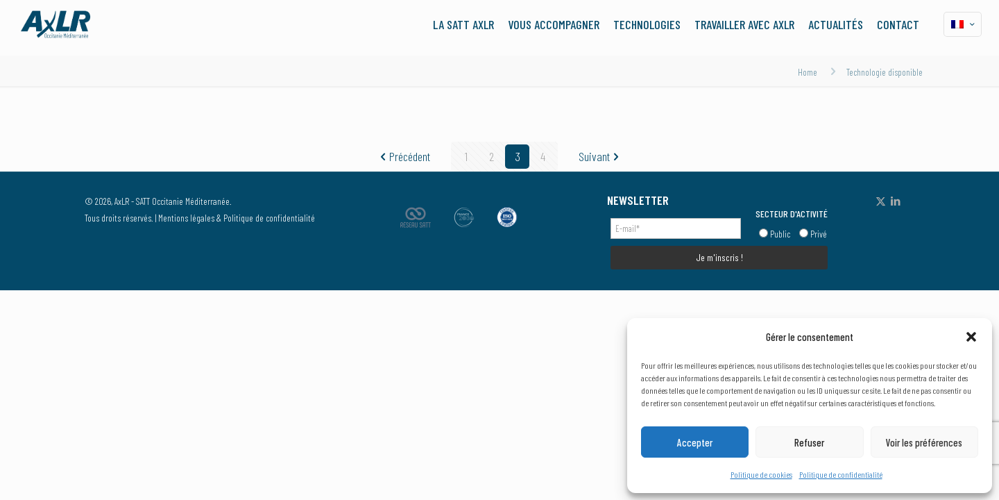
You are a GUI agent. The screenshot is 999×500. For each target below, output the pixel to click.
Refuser (809, 442)
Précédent (403, 156)
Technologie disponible (884, 72)
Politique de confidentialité (840, 474)
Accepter (694, 442)
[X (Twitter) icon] (881, 200)
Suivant (600, 156)
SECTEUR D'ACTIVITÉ (791, 213)
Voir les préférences (924, 442)
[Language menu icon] (963, 24)
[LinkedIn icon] (895, 200)
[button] (971, 337)
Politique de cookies (761, 474)
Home (807, 72)
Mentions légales (186, 218)
